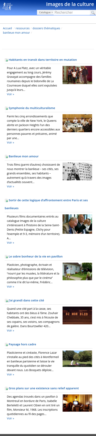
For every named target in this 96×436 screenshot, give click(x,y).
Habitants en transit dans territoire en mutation (41, 60)
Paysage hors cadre (20, 344)
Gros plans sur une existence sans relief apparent (42, 388)
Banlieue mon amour (22, 156)
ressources (23, 28)
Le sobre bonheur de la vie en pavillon (34, 256)
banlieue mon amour (16, 32)
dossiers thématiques (46, 28)
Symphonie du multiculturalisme (30, 108)
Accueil (7, 28)
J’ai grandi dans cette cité (24, 300)
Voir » (10, 94)
